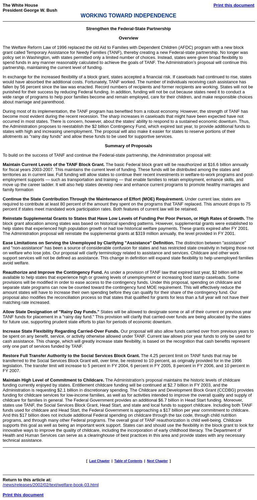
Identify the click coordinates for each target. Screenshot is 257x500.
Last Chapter (99, 461)
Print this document (233, 5)
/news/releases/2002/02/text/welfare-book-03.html (51, 484)
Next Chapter (157, 461)
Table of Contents (128, 461)
